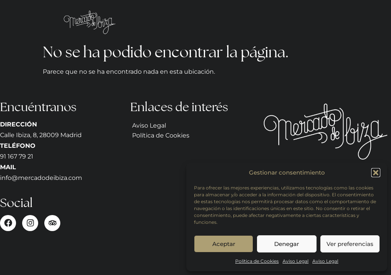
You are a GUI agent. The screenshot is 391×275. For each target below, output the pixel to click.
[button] (376, 172)
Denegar (286, 243)
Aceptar (223, 243)
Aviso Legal (296, 261)
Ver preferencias (349, 243)
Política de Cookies (257, 261)
